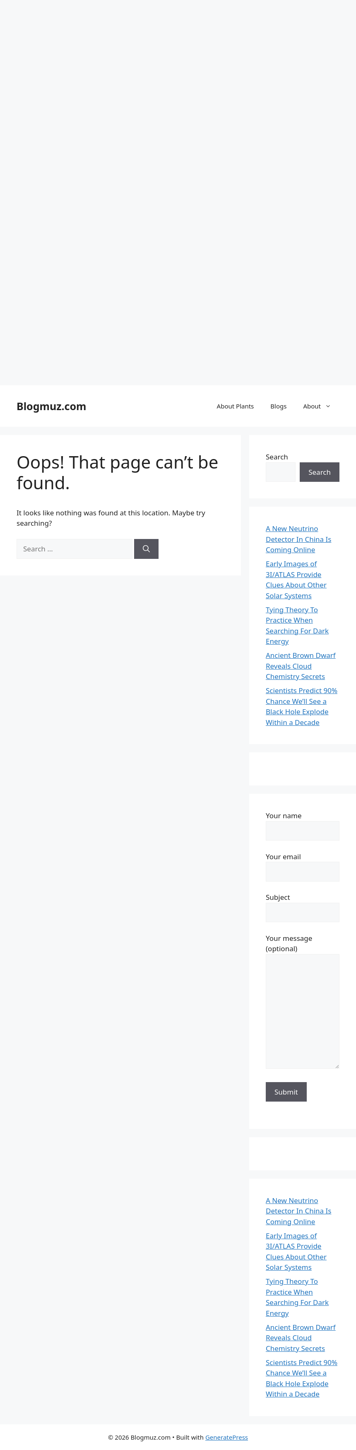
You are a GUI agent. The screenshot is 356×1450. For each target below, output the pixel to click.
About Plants (235, 406)
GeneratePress (226, 1437)
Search (277, 457)
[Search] (146, 549)
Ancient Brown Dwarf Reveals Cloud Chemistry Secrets (301, 665)
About (321, 406)
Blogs (278, 406)
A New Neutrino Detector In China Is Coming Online (298, 539)
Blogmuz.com (51, 406)
